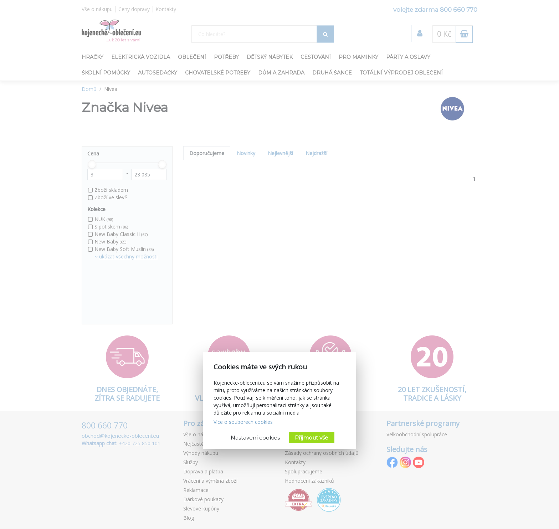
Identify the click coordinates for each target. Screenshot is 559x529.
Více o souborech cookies (243, 421)
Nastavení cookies (255, 437)
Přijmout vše (311, 437)
